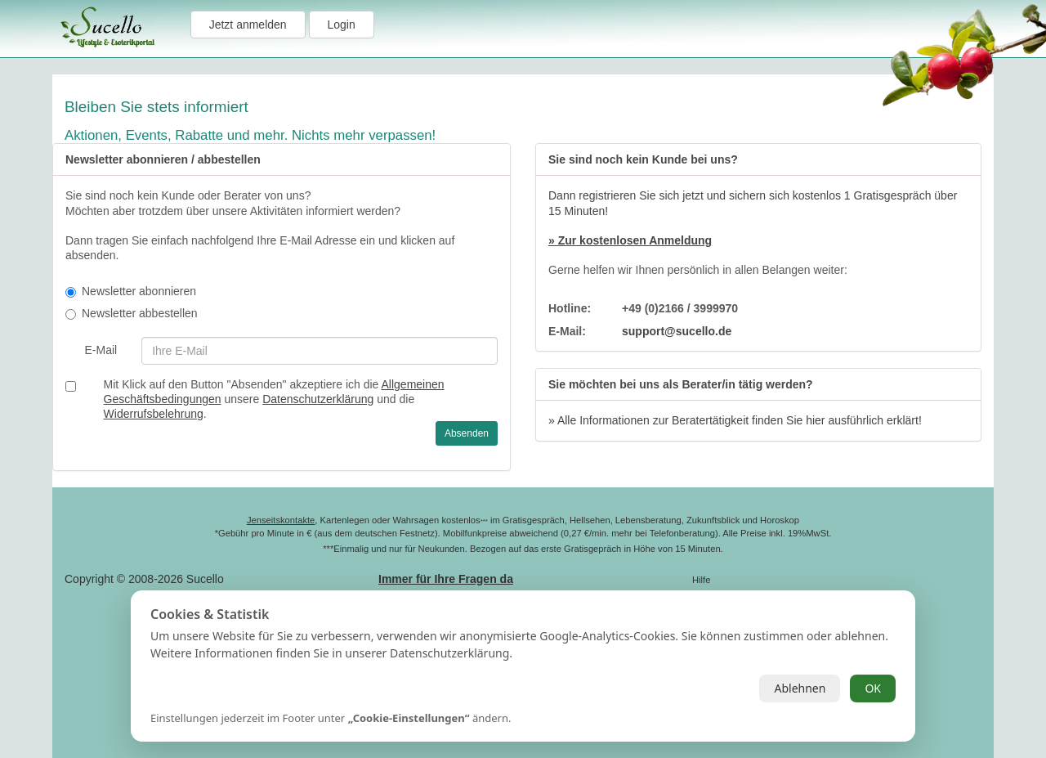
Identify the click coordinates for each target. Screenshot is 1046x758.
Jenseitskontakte (281, 520)
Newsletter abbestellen (131, 313)
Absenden (467, 433)
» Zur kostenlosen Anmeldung (630, 240)
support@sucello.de (676, 331)
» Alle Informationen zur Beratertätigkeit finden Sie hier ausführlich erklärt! (735, 420)
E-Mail (100, 350)
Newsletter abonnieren (130, 291)
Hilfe (701, 580)
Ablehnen (799, 688)
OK (873, 688)
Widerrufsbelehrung (153, 413)
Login (341, 24)
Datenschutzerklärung (317, 399)
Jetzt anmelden (248, 24)
